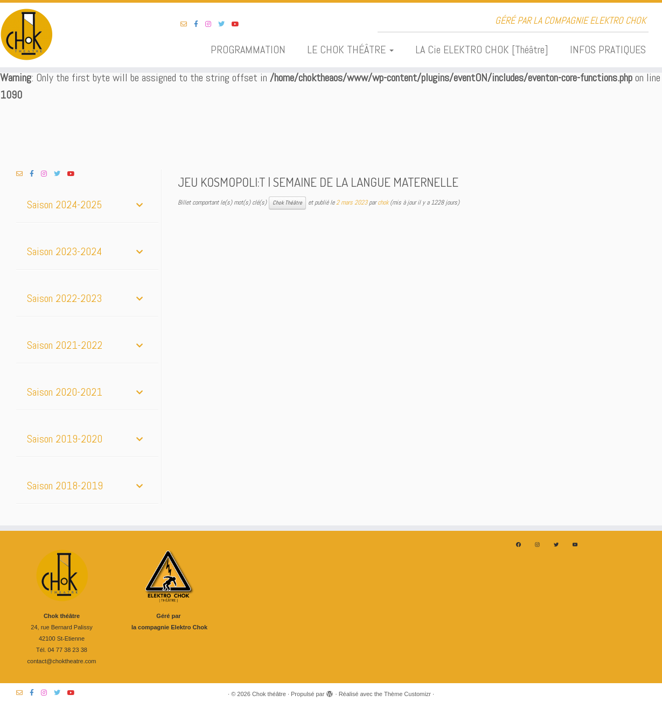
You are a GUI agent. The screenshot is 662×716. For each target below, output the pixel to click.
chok (383, 202)
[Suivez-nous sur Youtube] (239, 24)
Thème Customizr (407, 694)
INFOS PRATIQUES (608, 50)
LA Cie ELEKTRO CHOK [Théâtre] (481, 50)
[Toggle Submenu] (139, 204)
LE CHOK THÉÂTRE (350, 50)
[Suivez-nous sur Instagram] (211, 24)
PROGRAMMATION (248, 50)
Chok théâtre (269, 694)
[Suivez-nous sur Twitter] (225, 24)
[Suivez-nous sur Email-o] (187, 24)
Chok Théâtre (287, 202)
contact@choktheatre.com (61, 661)
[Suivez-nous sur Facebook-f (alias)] (199, 24)
